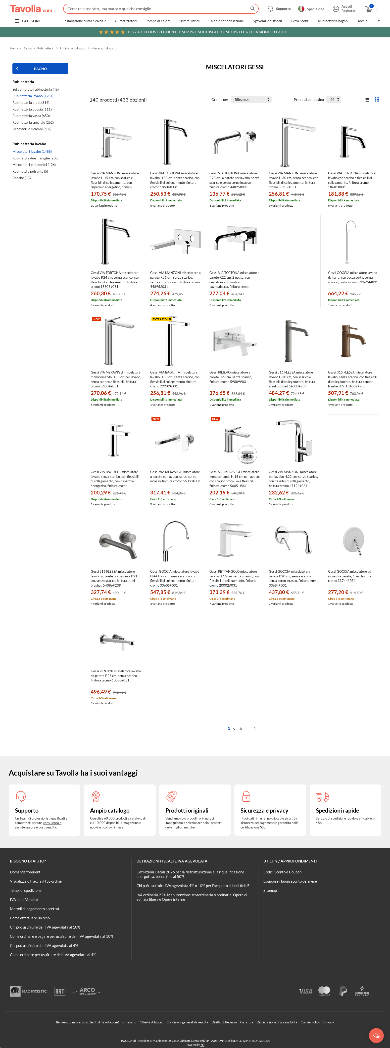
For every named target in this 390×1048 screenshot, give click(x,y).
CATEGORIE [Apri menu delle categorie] (32, 21)
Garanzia (246, 1022)
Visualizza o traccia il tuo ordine (36, 881)
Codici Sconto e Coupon (282, 872)
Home (14, 48)
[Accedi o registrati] (344, 8)
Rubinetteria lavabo (72, 48)
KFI (202, 1044)
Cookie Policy (310, 1022)
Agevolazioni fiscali (267, 21)
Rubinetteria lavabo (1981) (32, 96)
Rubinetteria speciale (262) (33, 122)
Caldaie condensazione (226, 21)
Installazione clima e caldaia (84, 21)
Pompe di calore (158, 21)
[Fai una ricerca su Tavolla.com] (161, 9)
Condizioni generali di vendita (187, 1022)
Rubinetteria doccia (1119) (32, 109)
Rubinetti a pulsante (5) (30, 171)
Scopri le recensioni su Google (195, 32)
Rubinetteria (45, 48)
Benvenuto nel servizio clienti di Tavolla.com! (87, 1022)
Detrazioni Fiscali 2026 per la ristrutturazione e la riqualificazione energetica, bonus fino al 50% (190, 874)
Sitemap (270, 890)
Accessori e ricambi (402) (31, 129)
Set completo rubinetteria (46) (35, 89)
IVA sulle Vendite (24, 899)
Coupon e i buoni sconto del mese (290, 881)
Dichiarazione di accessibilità (277, 1022)
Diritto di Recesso (224, 1022)
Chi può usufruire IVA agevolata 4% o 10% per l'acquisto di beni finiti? (193, 885)
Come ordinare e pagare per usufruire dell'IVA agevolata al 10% (61, 936)
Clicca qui (345, 31)
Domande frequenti (26, 872)
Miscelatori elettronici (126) (34, 164)
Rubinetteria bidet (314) (30, 102)
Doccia (361, 21)
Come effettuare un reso (30, 918)
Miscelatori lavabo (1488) (32, 151)
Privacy (328, 1022)
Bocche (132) (22, 178)
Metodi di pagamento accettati (35, 908)
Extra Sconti (300, 21)
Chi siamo (129, 1022)
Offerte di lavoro (151, 1022)
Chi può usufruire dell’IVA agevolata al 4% (44, 945)
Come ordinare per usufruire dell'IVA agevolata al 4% (53, 954)
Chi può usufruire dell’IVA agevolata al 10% (45, 927)
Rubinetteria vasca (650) (31, 115)
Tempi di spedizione (26, 890)
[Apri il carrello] (372, 9)
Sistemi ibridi (189, 21)
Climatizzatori (126, 21)
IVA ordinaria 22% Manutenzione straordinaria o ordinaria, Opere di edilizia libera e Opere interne (192, 897)
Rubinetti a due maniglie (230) (35, 158)
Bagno (27, 48)
